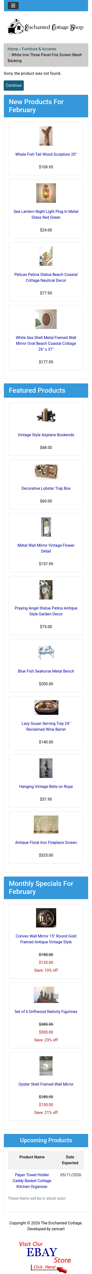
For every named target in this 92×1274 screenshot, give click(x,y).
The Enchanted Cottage (61, 1223)
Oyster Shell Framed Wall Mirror (46, 1084)
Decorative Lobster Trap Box (46, 488)
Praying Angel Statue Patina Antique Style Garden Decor (46, 611)
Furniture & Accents (39, 49)
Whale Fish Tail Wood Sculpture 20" (46, 154)
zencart (58, 1229)
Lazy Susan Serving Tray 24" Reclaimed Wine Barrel (46, 726)
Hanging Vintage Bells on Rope (46, 786)
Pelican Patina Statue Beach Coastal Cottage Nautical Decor (46, 277)
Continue (14, 85)
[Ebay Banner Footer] (46, 1252)
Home (13, 49)
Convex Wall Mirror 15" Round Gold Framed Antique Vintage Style (46, 939)
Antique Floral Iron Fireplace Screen (46, 842)
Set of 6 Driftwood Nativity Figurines (46, 1011)
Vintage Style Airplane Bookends (46, 435)
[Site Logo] (46, 26)
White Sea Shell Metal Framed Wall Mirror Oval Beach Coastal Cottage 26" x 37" (46, 343)
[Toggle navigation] (13, 5)
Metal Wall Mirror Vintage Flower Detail (46, 548)
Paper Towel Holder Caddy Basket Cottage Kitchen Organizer (32, 1181)
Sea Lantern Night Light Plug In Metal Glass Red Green (46, 214)
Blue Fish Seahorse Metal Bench (46, 671)
